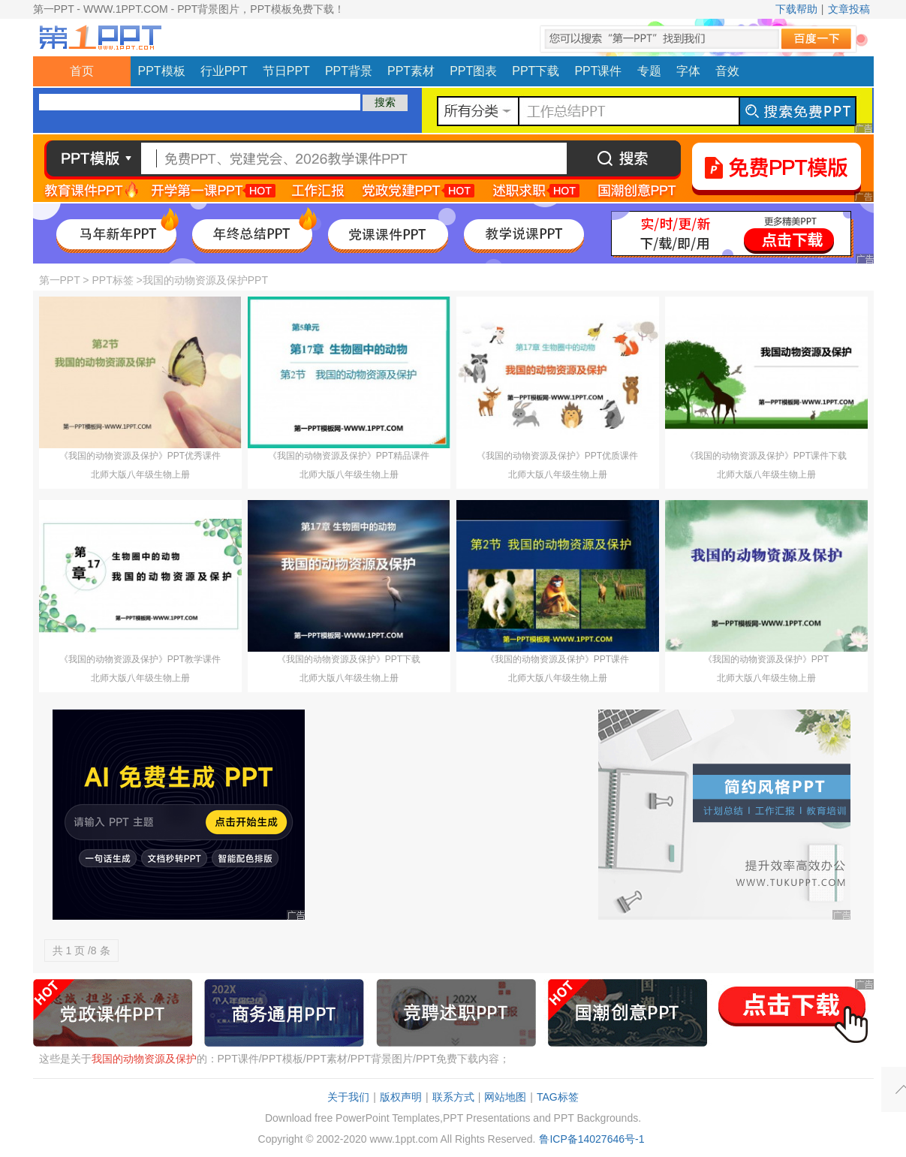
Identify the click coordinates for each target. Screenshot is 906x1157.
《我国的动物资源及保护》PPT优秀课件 (140, 455)
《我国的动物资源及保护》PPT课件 (557, 659)
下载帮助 (796, 9)
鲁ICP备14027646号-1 (591, 1139)
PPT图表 (473, 71)
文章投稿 (849, 9)
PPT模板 (161, 71)
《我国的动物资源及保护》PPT (766, 659)
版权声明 (401, 1097)
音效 (727, 71)
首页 (82, 71)
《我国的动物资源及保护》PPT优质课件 (557, 455)
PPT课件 (598, 71)
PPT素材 (411, 71)
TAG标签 (558, 1097)
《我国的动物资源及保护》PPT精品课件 (348, 455)
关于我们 (348, 1097)
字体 (688, 71)
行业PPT (224, 71)
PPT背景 (348, 71)
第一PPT (59, 280)
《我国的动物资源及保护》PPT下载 (348, 659)
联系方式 (453, 1097)
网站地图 (505, 1097)
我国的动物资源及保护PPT (205, 280)
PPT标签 (112, 280)
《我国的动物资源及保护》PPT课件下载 (766, 455)
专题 (649, 71)
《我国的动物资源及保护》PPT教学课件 (140, 659)
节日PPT (286, 71)
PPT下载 (535, 71)
